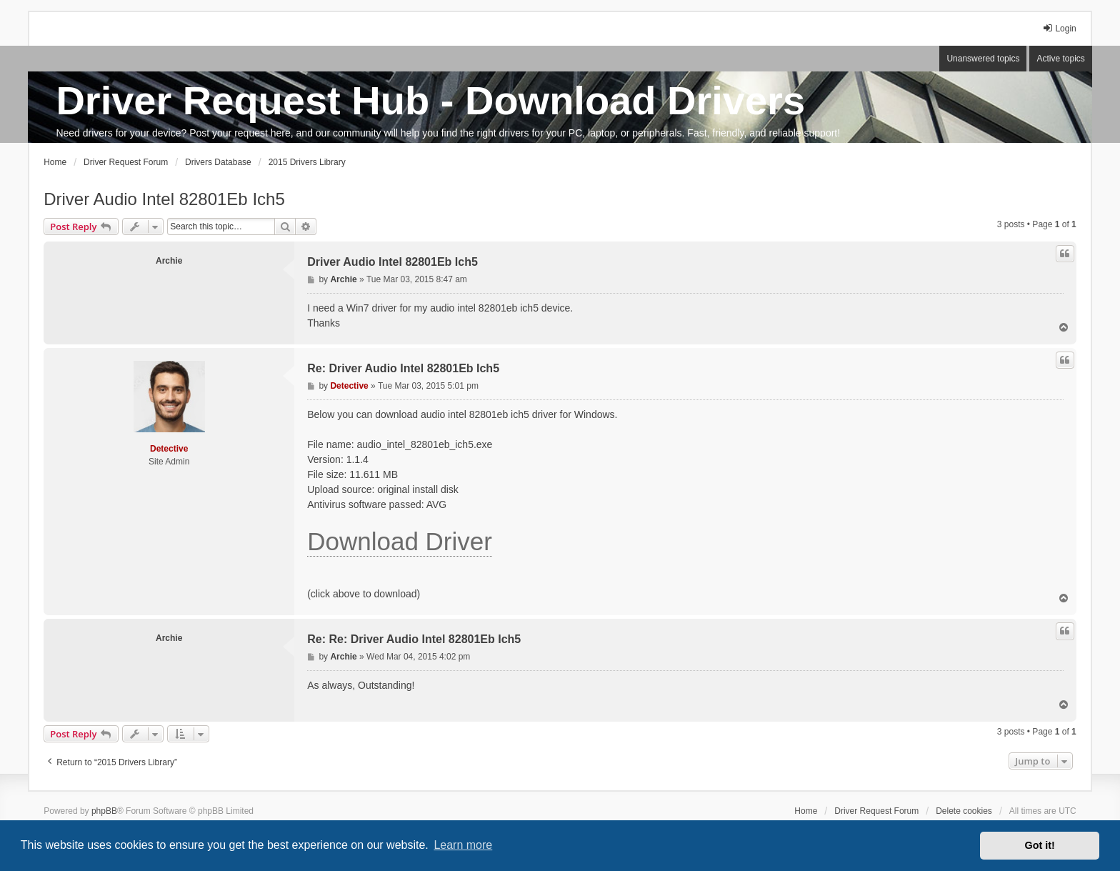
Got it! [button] (1040, 845)
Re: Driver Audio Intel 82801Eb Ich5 (403, 368)
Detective (169, 449)
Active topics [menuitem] (1060, 59)
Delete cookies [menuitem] (964, 811)
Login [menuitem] (1059, 28)
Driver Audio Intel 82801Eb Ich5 (164, 199)
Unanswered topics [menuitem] (982, 59)
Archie (169, 261)
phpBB (104, 811)
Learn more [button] (463, 845)
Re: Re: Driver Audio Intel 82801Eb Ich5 (414, 639)
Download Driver (399, 541)
